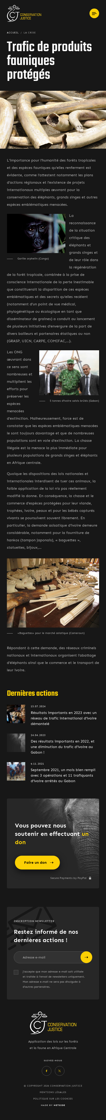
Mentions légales (53, 1092)
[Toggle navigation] (94, 13)
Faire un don (38, 862)
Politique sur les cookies (53, 1098)
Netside (59, 1105)
